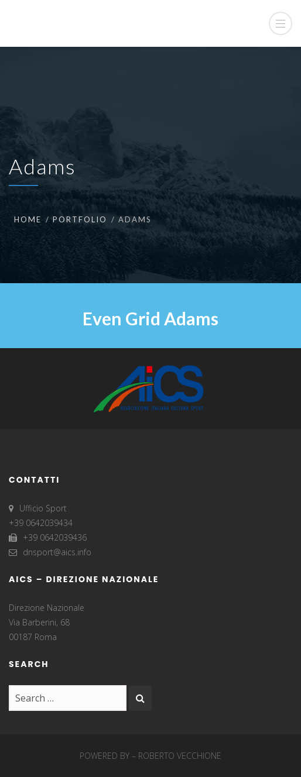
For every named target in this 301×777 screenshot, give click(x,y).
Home (28, 219)
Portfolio (80, 219)
